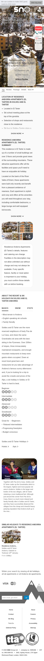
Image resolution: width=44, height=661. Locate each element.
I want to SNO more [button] (8, 4)
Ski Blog (11, 619)
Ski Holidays (13, 15)
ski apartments (10, 574)
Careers (33, 614)
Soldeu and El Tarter (9, 18)
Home (4, 15)
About (33, 610)
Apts (14, 446)
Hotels (4, 446)
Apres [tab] (31, 476)
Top (3, 90)
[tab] (5, 307)
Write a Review (21, 79)
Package (16, 90)
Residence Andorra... (9, 546)
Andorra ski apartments (31, 574)
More (31, 90)
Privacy (33, 619)
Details (23, 90)
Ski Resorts (25, 15)
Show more (16, 133)
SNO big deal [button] (36, 3)
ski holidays (34, 571)
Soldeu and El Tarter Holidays (14, 441)
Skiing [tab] (19, 476)
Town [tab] (7, 476)
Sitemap (33, 628)
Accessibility (33, 623)
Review (9, 90)
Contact (11, 614)
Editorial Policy (11, 628)
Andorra (35, 15)
